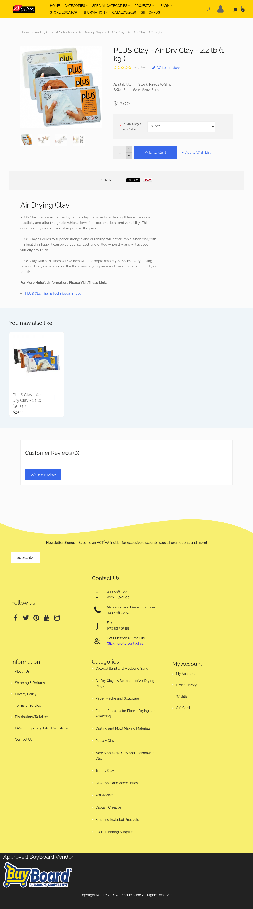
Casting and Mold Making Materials (123, 728)
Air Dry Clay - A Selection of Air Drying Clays (69, 32)
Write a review (166, 67)
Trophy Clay (105, 771)
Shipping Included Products (117, 820)
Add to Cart (155, 152)
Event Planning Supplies (114, 832)
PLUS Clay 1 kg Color (132, 126)
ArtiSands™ (104, 795)
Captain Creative (108, 807)
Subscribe (26, 557)
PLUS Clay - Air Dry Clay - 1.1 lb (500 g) (27, 400)
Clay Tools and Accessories (117, 783)
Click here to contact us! (126, 644)
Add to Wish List (198, 152)
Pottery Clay (105, 741)
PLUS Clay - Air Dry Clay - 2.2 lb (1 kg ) (137, 32)
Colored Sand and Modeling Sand (122, 668)
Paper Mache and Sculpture (117, 698)
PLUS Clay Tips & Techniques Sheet (53, 294)
